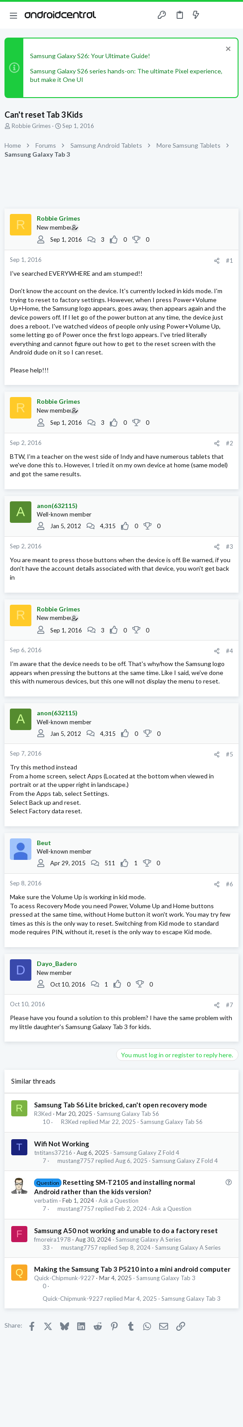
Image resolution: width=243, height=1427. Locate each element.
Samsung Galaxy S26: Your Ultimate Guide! (90, 56)
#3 (229, 546)
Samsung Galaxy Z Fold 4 (146, 1152)
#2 (229, 443)
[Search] (231, 15)
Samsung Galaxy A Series (148, 1239)
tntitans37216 (53, 1152)
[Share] (217, 260)
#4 (229, 650)
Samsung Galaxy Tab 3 (165, 1278)
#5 (229, 754)
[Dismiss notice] (227, 50)
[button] (13, 15)
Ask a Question (119, 1200)
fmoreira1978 (52, 1239)
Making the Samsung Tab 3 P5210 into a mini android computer (132, 1269)
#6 (229, 884)
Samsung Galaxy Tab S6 (128, 1113)
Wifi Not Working (61, 1144)
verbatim (46, 1200)
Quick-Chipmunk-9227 (64, 1278)
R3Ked (43, 1113)
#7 (229, 1004)
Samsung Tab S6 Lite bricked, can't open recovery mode (120, 1105)
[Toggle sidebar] (213, 15)
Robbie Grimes (31, 125)
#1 (229, 260)
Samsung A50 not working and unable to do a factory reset (126, 1230)
